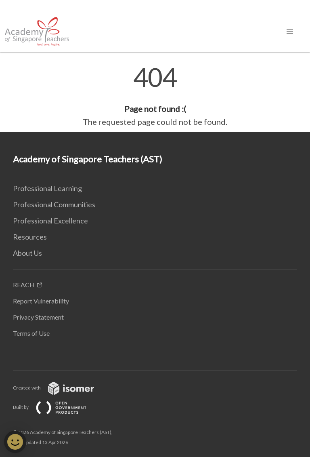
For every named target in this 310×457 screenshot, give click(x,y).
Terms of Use (31, 333)
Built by (56, 407)
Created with (60, 388)
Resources (30, 236)
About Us (27, 253)
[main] (155, 96)
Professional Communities (54, 204)
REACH (24, 285)
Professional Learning (47, 188)
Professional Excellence (50, 220)
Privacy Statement (38, 317)
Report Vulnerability (41, 301)
